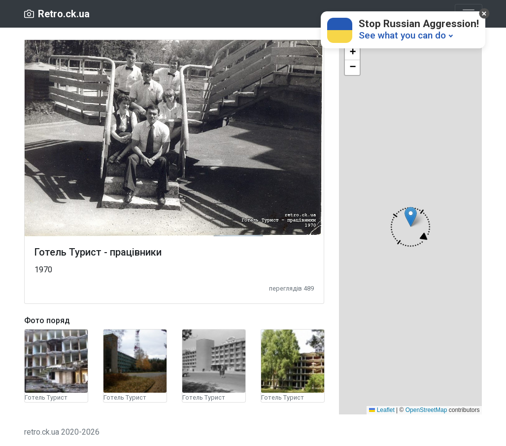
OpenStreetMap (426, 410)
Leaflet (381, 410)
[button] (410, 226)
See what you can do (402, 35)
